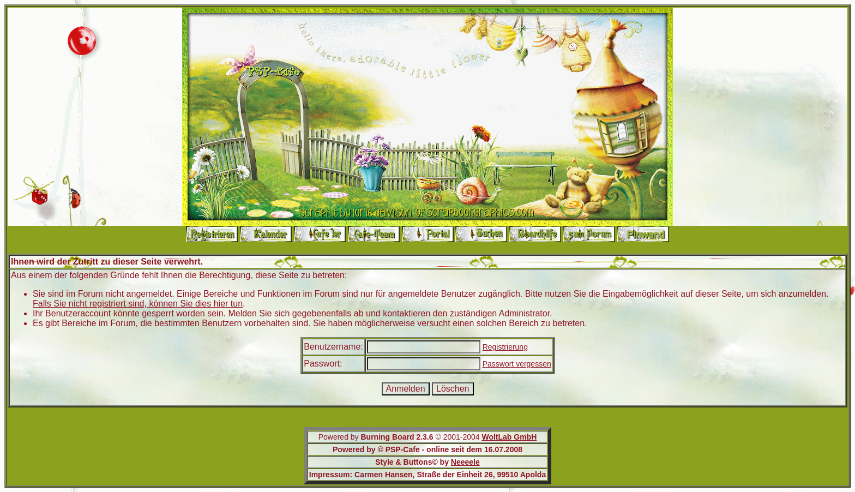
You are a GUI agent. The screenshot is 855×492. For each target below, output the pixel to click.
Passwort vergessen (517, 363)
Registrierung (505, 347)
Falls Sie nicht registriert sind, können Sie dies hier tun (138, 303)
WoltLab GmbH (509, 437)
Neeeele (465, 462)
